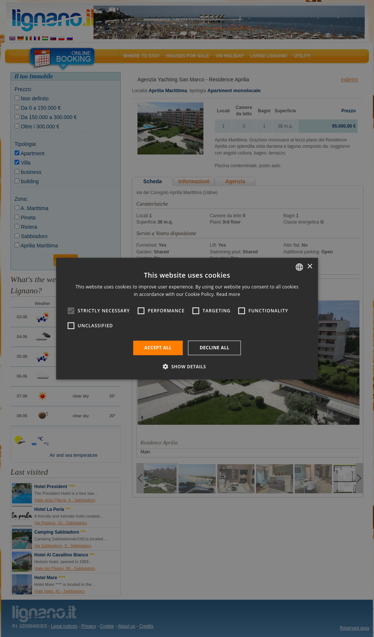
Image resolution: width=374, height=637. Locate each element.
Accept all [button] (158, 347)
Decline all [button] (214, 347)
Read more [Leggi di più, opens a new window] (228, 294)
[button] (187, 366)
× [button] (309, 266)
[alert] (187, 318)
